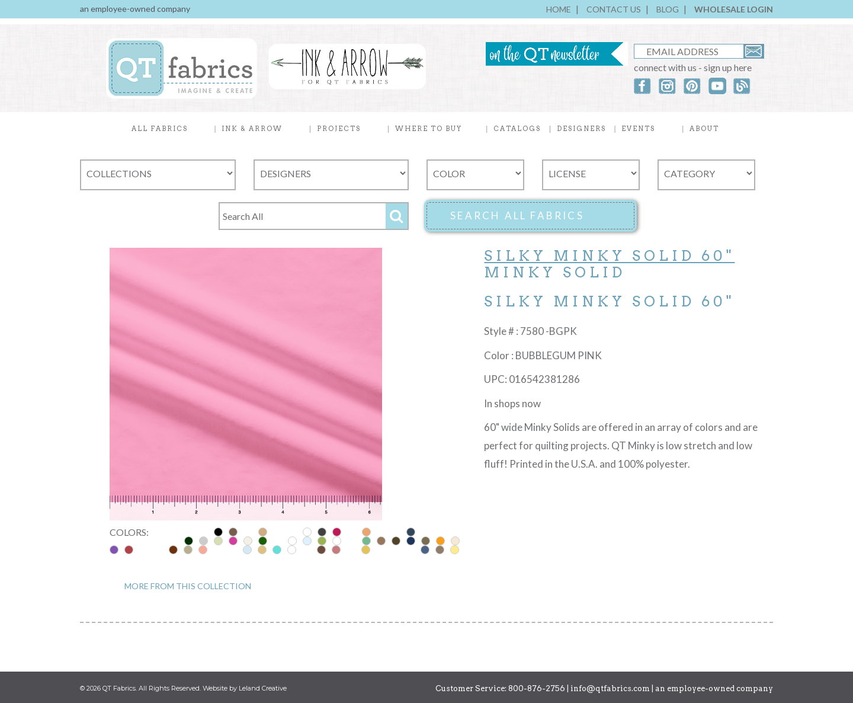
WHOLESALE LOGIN (733, 9)
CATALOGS (517, 128)
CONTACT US (613, 9)
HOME (558, 9)
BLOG (667, 9)
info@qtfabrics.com (610, 688)
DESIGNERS (581, 128)
